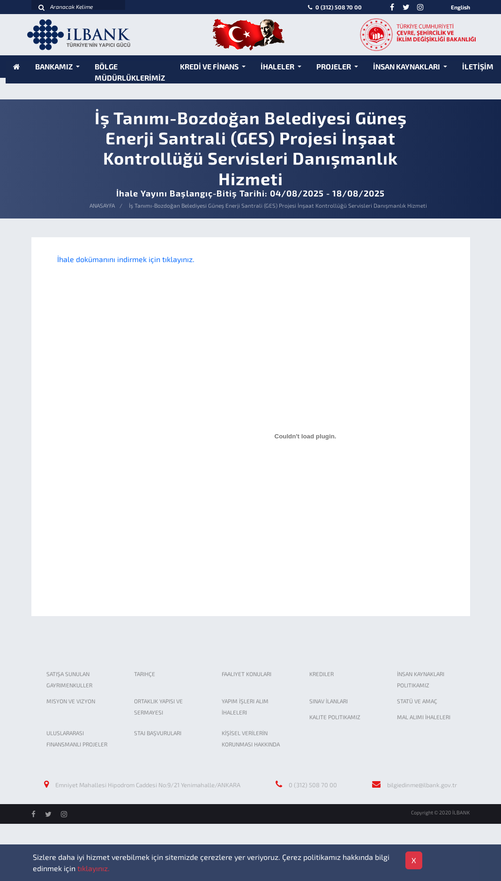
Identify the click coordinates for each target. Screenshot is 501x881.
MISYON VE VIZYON (70, 701)
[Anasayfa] (16, 66)
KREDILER (321, 673)
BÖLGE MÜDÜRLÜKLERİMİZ (130, 72)
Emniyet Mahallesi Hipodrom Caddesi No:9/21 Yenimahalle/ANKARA (147, 785)
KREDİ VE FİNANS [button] (210, 66)
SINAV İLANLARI (328, 701)
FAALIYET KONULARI (246, 673)
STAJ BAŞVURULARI (157, 733)
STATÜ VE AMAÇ (417, 701)
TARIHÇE (144, 673)
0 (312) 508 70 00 (334, 7)
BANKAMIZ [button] (54, 66)
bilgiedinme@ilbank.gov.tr (422, 785)
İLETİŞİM (478, 66)
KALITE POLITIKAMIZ (334, 717)
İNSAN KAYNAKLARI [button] (407, 66)
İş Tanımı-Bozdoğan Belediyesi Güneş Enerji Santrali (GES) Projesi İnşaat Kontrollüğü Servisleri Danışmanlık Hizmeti (278, 205)
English (460, 7)
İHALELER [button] (278, 66)
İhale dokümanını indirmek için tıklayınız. (125, 259)
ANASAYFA (102, 205)
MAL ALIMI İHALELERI (423, 717)
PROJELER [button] (334, 66)
